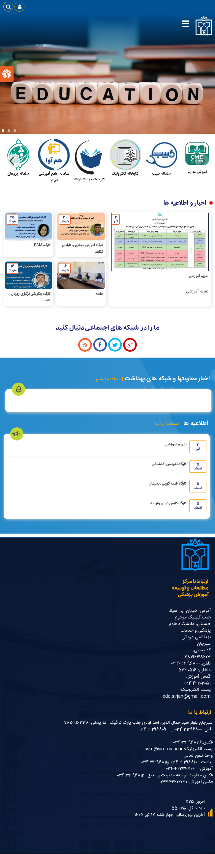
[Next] (13, 161)
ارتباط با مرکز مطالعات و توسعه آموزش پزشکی (189, 588)
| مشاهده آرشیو (109, 379)
